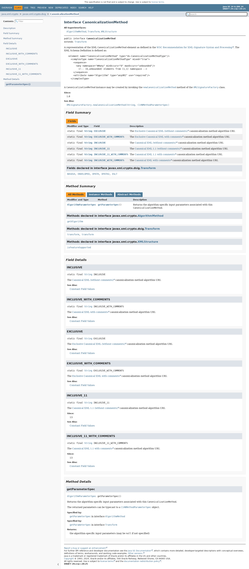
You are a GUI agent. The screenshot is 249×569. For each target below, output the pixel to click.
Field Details (9, 43)
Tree (32, 8)
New (50, 8)
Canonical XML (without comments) (155, 142)
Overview (7, 8)
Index (73, 8)
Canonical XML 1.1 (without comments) (157, 148)
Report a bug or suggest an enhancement (85, 548)
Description (10, 28)
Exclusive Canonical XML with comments (158, 136)
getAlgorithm (75, 221)
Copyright (69, 558)
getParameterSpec (108, 204)
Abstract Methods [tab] (129, 194)
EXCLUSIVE (11, 59)
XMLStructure (109, 31)
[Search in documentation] (216, 14)
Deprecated (61, 8)
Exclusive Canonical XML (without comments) (161, 131)
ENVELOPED (84, 174)
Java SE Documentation (139, 551)
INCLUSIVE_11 (13, 69)
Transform (93, 31)
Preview (41, 8)
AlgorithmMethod (76, 31)
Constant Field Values (82, 289)
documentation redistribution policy (142, 561)
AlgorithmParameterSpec (81, 204)
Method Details (11, 79)
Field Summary (11, 33)
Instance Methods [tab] (100, 194)
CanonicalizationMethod (64, 14)
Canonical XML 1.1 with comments (155, 154)
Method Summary (12, 38)
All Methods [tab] (76, 194)
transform (73, 234)
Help (90, 8)
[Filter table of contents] (29, 21)
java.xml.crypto (9, 14)
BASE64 (71, 174)
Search (82, 8)
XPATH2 (105, 174)
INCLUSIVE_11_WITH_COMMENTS (23, 74)
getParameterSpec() (16, 84)
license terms (158, 2)
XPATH (95, 174)
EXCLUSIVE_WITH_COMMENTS (22, 64)
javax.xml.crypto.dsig (34, 14)
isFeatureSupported (79, 247)
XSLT (114, 174)
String (88, 131)
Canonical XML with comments (152, 160)
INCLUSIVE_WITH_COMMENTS (22, 53)
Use (26, 8)
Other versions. (135, 553)
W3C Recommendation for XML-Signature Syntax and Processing (194, 47)
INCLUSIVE (11, 48)
